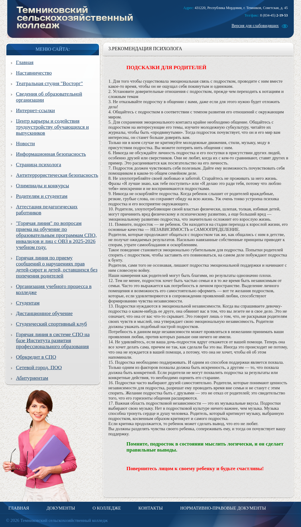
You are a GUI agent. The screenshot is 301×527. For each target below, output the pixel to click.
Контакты (150, 508)
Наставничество (34, 73)
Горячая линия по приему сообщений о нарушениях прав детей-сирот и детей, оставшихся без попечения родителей (57, 267)
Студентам (27, 303)
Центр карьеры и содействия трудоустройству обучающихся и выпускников (52, 127)
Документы (61, 508)
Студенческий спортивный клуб (51, 324)
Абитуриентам (32, 378)
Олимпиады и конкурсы (42, 185)
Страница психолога (38, 164)
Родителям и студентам (41, 196)
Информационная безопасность (51, 154)
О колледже (106, 508)
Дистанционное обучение (44, 313)
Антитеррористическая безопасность (57, 175)
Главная (24, 62)
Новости (25, 143)
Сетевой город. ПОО (39, 367)
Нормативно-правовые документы (223, 508)
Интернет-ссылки (35, 110)
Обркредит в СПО (36, 357)
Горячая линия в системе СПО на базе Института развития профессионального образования (53, 340)
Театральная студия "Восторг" (49, 83)
